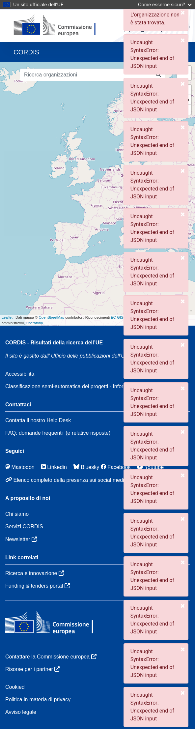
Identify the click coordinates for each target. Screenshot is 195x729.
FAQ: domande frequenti (34, 433)
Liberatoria (34, 323)
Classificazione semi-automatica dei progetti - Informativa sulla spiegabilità (92, 386)
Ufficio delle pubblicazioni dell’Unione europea (108, 356)
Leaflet (7, 317)
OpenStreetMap (51, 317)
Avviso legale (20, 712)
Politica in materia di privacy (37, 699)
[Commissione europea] (58, 26)
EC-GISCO (119, 317)
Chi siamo (17, 514)
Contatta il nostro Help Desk (38, 420)
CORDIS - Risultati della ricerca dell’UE (54, 342)
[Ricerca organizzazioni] (86, 75)
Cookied (15, 687)
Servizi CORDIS (24, 526)
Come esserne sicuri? (165, 4)
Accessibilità (19, 374)
